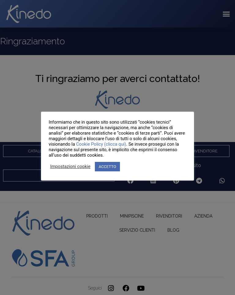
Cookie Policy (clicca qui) (101, 144)
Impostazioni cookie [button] (70, 166)
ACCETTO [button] (107, 166)
